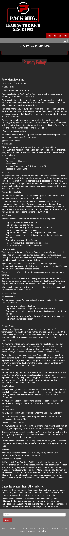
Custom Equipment (13, 529)
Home (3, 529)
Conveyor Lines (55, 529)
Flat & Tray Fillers (43, 529)
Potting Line (24, 529)
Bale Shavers (31, 531)
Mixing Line (33, 529)
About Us (40, 531)
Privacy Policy (34, 62)
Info (46, 531)
